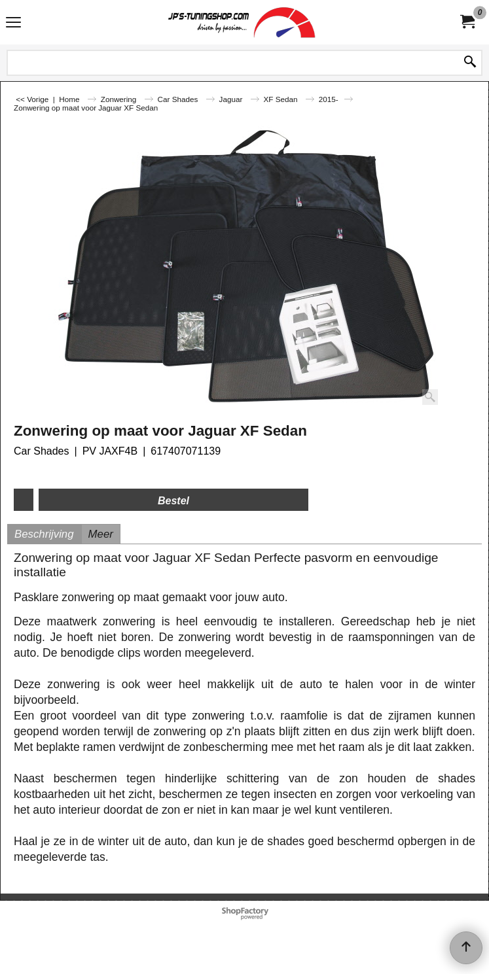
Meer (100, 534)
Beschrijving (44, 534)
